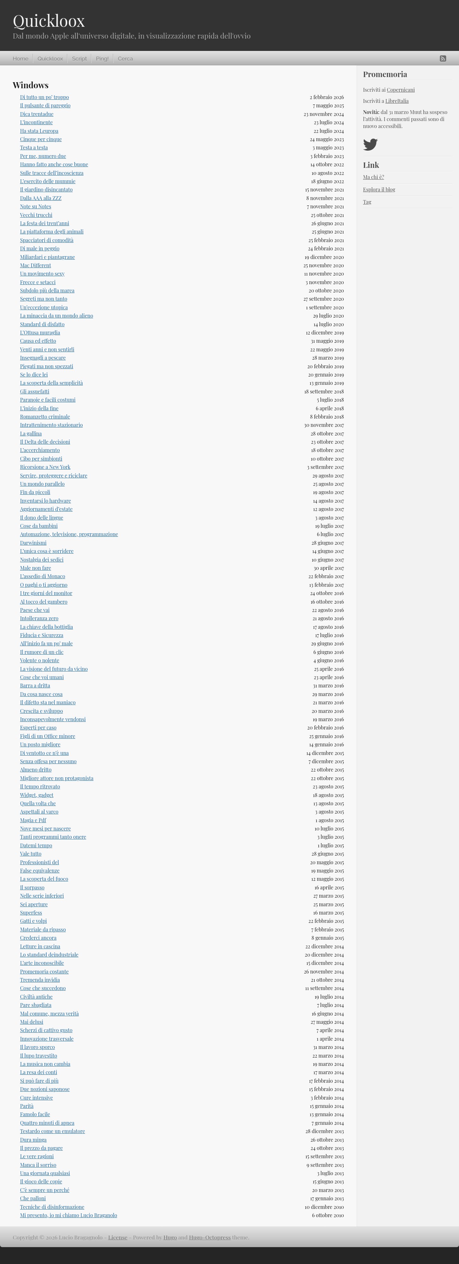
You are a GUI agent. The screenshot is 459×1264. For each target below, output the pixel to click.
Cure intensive (36, 1097)
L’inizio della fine (39, 408)
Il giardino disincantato (46, 189)
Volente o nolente (39, 660)
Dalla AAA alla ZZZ (41, 198)
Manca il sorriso (38, 1164)
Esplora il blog (379, 189)
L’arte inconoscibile (42, 962)
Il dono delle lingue (41, 517)
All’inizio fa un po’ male (46, 643)
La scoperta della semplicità (51, 382)
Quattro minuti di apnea (47, 1122)
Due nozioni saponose (45, 1089)
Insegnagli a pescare (43, 357)
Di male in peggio (40, 248)
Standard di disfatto (42, 324)
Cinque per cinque (41, 139)
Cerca (125, 58)
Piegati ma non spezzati (46, 366)
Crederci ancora (38, 937)
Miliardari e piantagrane (47, 257)
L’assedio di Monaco (42, 576)
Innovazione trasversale (47, 1038)
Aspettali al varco (39, 811)
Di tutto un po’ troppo (44, 97)
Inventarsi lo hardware (45, 500)
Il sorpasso (32, 887)
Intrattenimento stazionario (51, 424)
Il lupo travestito (38, 1055)
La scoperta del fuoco (44, 878)
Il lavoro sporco (37, 1047)
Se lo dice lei (34, 374)
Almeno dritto (36, 769)
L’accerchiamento (40, 450)
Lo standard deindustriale (49, 954)
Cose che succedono (43, 988)
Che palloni (33, 1198)
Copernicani (401, 89)
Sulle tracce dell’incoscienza (52, 172)
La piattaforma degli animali (52, 231)
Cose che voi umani (42, 677)
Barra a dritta (35, 685)
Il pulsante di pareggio (45, 105)
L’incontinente (36, 122)
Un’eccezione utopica (44, 307)
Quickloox (49, 20)
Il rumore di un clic (41, 652)
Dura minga (33, 1139)
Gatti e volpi (33, 920)
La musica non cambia (45, 1063)
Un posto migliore (40, 744)
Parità (26, 1105)
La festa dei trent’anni (44, 223)
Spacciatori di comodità (47, 240)
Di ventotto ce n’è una (44, 753)
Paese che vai (35, 610)
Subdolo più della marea (47, 290)
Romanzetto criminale (45, 416)
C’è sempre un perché (44, 1190)
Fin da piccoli (35, 492)
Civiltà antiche (36, 996)
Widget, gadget (37, 795)
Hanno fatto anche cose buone (54, 164)
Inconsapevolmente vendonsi (53, 719)
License (117, 1237)
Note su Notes (35, 206)
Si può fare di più (39, 1080)
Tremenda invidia (40, 979)
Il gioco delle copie (41, 1181)
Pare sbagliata (35, 1005)
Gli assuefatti (34, 391)
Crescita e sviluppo (41, 710)
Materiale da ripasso (43, 929)
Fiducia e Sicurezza (41, 635)
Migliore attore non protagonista (56, 778)
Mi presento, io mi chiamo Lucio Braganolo (68, 1215)
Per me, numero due (43, 156)
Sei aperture (34, 904)
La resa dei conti (38, 1072)
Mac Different (35, 265)
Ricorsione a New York (45, 466)
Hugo (170, 1237)
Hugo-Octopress (210, 1237)
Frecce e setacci (38, 282)
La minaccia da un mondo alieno (56, 315)
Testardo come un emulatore (52, 1131)
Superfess (31, 912)
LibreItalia (397, 100)
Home (20, 58)
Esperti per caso (38, 727)
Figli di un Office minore (47, 736)
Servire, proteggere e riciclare (53, 475)
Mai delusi (31, 1021)
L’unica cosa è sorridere (47, 551)
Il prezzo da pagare (41, 1148)
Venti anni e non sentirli (47, 349)
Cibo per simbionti (41, 458)
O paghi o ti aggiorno (44, 584)
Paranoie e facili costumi (48, 399)
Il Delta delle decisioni (45, 441)
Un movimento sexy (42, 273)
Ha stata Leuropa (39, 130)
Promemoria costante (44, 971)
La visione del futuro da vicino (54, 668)
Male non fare (35, 567)
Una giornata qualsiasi (45, 1173)
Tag (367, 201)
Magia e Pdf (33, 820)
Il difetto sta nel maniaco (48, 702)
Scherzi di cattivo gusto (46, 1030)
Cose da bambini (39, 525)
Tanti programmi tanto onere (53, 836)
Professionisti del (39, 862)
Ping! (102, 58)
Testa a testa (34, 147)
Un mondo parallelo (42, 483)
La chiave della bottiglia (46, 626)
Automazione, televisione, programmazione (69, 534)
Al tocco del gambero (44, 601)
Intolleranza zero (39, 618)
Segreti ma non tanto (43, 298)
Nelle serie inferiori (42, 895)
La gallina (31, 433)
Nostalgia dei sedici (41, 559)
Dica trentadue (37, 114)
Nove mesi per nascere (45, 828)
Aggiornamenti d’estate (46, 509)
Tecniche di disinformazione (52, 1206)
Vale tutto (30, 853)
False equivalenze (40, 870)
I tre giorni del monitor (46, 593)
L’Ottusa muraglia (40, 332)
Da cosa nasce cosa (41, 694)
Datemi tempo (36, 845)
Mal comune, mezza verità (49, 1013)
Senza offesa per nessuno (48, 761)
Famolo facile (35, 1114)
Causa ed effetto (38, 340)
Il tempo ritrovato (40, 786)
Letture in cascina (40, 946)
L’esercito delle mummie (48, 181)
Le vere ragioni (37, 1156)
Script (79, 58)
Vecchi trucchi (36, 215)
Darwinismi (33, 542)
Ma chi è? (373, 177)
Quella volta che (38, 803)
